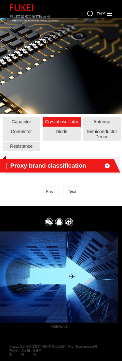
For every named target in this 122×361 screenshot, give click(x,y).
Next (72, 191)
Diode (62, 131)
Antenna (101, 121)
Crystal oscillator (61, 121)
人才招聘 (25, 352)
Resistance (21, 146)
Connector (21, 131)
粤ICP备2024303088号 (82, 346)
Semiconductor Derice (102, 134)
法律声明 (37, 352)
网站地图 (13, 352)
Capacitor (21, 121)
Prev (49, 191)
